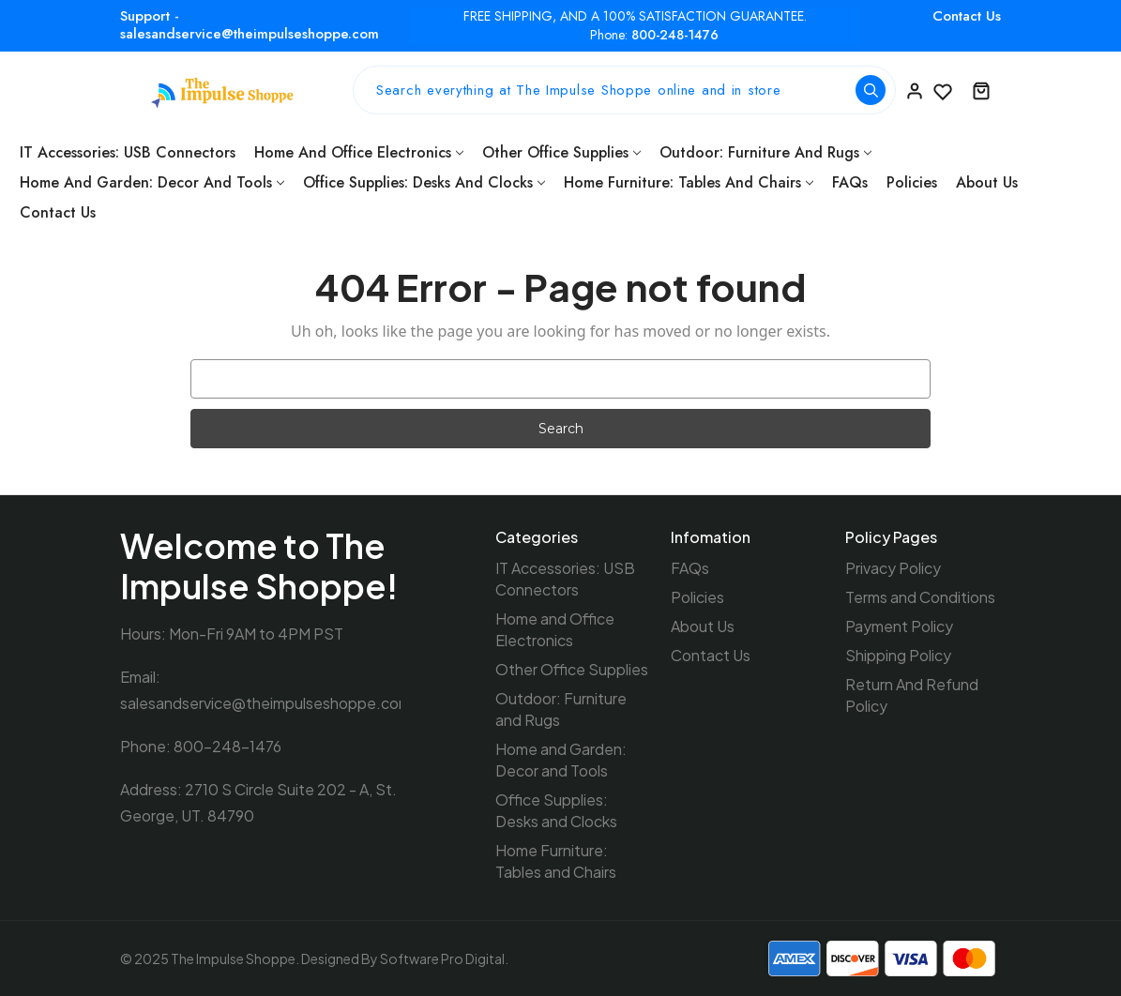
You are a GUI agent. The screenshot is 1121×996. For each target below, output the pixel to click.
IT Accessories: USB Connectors (127, 152)
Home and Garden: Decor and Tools (152, 182)
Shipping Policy (898, 655)
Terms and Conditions (920, 597)
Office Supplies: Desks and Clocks (424, 182)
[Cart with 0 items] (981, 90)
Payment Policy (899, 626)
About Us (987, 182)
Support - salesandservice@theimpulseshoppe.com (249, 25)
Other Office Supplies (561, 152)
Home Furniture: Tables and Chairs (688, 182)
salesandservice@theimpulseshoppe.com (265, 703)
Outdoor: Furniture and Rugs (765, 152)
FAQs (850, 182)
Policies (911, 182)
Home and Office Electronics (358, 152)
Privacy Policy (893, 568)
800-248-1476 (675, 35)
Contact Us (966, 16)
